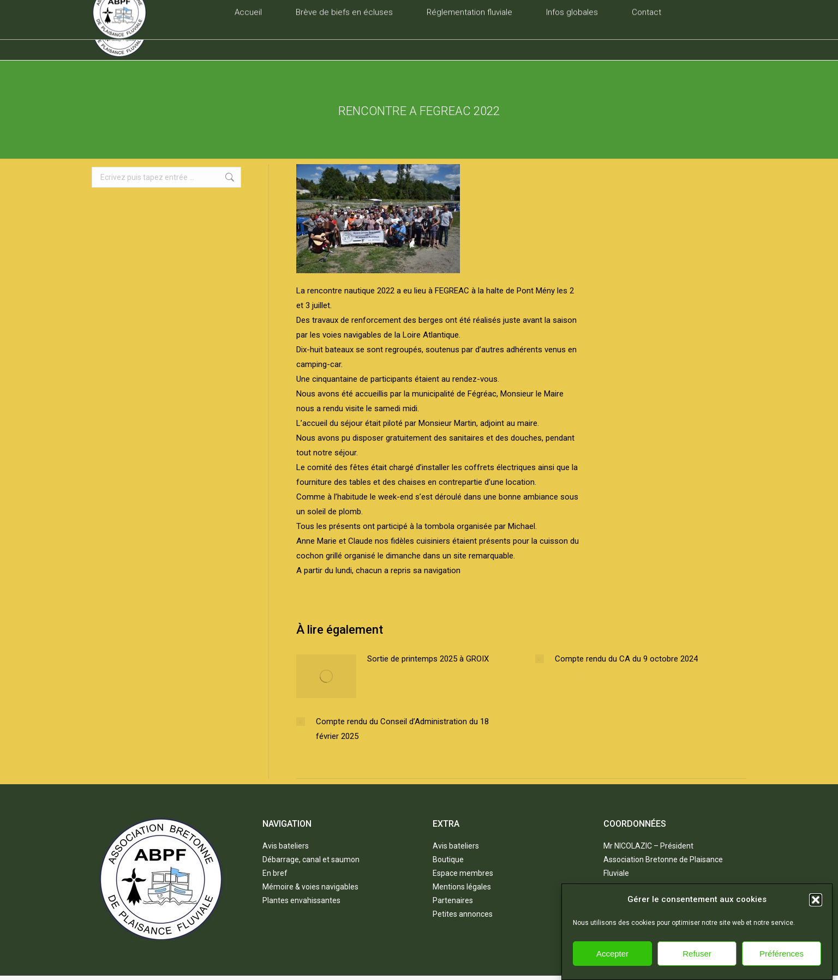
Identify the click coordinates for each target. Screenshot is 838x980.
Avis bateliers (285, 845)
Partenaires (453, 900)
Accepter (612, 965)
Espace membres (463, 873)
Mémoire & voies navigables (310, 886)
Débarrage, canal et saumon (311, 859)
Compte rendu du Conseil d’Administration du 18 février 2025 (402, 729)
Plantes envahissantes (301, 900)
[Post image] (326, 676)
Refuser (697, 965)
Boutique (448, 859)
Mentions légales (462, 886)
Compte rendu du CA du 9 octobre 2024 (626, 659)
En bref (275, 873)
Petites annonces (463, 914)
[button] (815, 911)
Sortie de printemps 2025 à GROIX (428, 659)
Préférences (781, 965)
